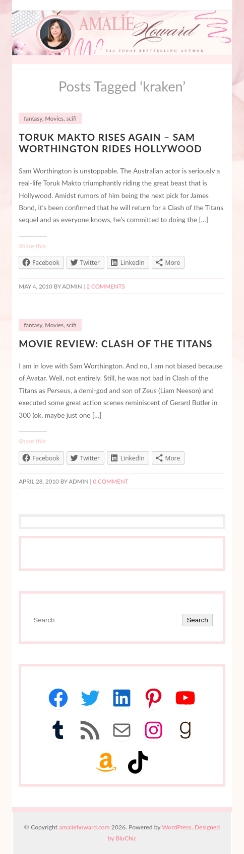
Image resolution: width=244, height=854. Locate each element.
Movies (54, 118)
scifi (72, 118)
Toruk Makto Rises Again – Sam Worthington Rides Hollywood (110, 142)
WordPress (176, 827)
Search (197, 620)
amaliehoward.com (84, 827)
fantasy (33, 118)
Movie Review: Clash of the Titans (115, 343)
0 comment (110, 481)
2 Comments (105, 286)
